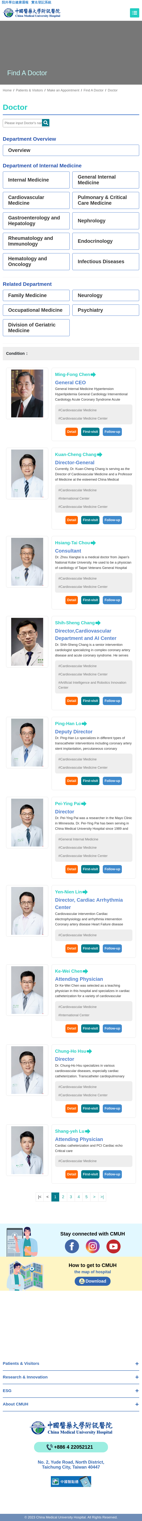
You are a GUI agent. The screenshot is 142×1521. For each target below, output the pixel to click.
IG (93, 1246)
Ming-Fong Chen (72, 374)
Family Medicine (27, 295)
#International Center (73, 498)
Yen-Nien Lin (68, 891)
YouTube (113, 1246)
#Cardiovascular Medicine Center (83, 418)
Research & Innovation (25, 1377)
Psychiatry (90, 310)
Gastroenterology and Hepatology (34, 220)
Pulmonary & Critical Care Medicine (102, 200)
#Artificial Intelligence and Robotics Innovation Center (92, 685)
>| (102, 1197)
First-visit (90, 432)
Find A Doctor (94, 90)
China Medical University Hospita (71, 1428)
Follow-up (112, 432)
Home (7, 90)
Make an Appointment (63, 90)
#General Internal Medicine (78, 839)
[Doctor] (26, 123)
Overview (19, 150)
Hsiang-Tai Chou (72, 542)
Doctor (113, 90)
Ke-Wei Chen (68, 971)
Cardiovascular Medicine (26, 200)
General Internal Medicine (97, 179)
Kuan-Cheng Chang (76, 454)
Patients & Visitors (21, 1363)
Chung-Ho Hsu (70, 1051)
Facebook (72, 1246)
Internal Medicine (28, 180)
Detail (71, 432)
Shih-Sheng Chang (75, 622)
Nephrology (91, 220)
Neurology (90, 295)
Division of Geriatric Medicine (32, 327)
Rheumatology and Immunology (30, 241)
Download (96, 1281)
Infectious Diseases (101, 261)
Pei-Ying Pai (68, 803)
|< (39, 1197)
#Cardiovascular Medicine (77, 410)
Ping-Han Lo (68, 723)
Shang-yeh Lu (69, 1131)
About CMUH (15, 1404)
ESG (7, 1390)
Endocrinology (95, 241)
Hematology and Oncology (27, 261)
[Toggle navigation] (134, 12)
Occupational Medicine (35, 310)
